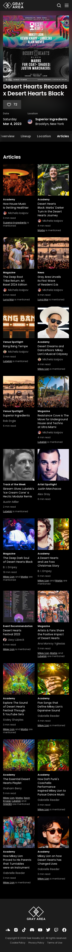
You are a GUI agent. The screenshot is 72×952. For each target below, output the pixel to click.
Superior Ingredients (51, 119)
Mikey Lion (43, 369)
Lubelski (7, 361)
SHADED (7, 804)
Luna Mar (8, 299)
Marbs (41, 230)
